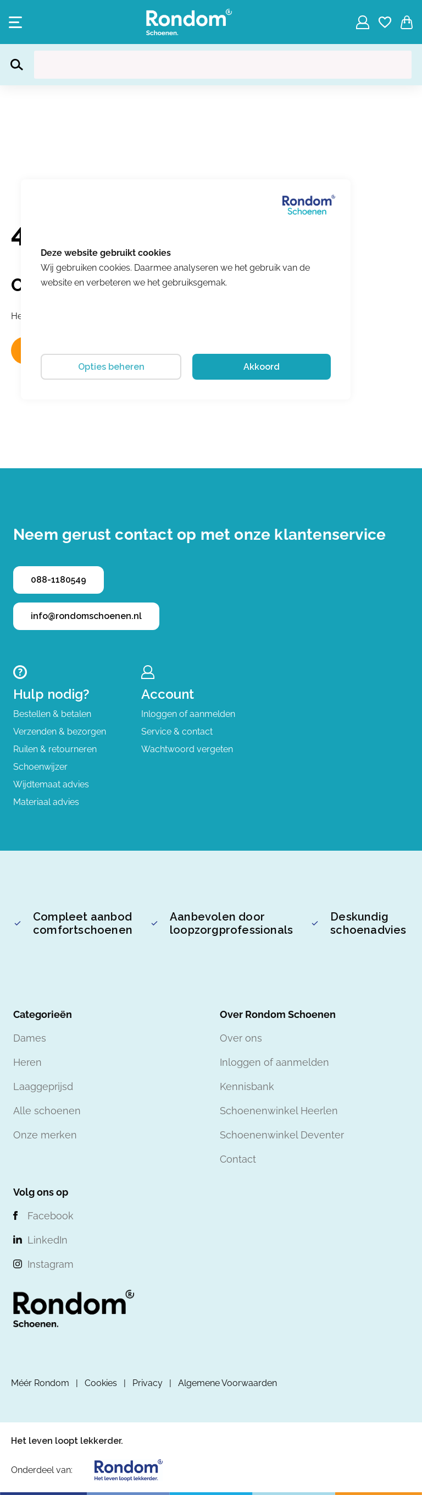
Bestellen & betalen (52, 714)
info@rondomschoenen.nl (86, 616)
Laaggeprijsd (43, 1086)
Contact (238, 1159)
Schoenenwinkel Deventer (282, 1135)
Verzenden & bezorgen (59, 731)
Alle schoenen (47, 1110)
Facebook (50, 1216)
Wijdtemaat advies (51, 784)
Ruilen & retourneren (55, 749)
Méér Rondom (40, 1383)
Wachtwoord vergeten (187, 749)
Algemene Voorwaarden (227, 1383)
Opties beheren (111, 367)
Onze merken (45, 1135)
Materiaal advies (46, 802)
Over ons (241, 1038)
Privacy (147, 1383)
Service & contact (177, 731)
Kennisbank (247, 1086)
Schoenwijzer (40, 767)
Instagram (50, 1264)
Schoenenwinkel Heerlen (279, 1110)
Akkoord (261, 367)
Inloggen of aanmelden (188, 714)
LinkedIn (47, 1240)
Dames (29, 1038)
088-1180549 (58, 579)
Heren (27, 1062)
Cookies (101, 1383)
